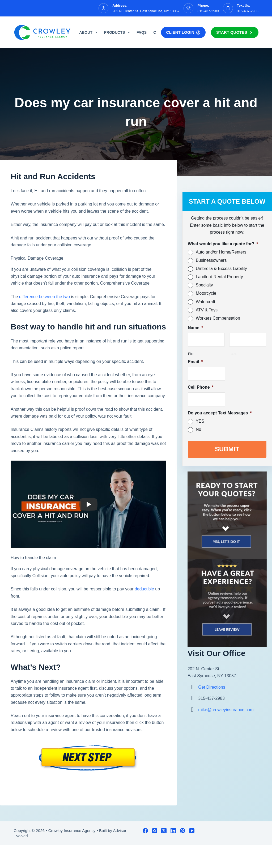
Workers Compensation (218, 318)
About (89, 32)
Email (195, 361)
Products (118, 32)
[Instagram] (154, 830)
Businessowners (211, 260)
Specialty (204, 285)
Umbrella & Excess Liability (221, 268)
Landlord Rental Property (219, 276)
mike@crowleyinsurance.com (225, 709)
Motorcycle (206, 293)
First (192, 354)
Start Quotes (234, 32)
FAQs (142, 32)
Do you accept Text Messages (220, 413)
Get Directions (211, 687)
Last (233, 354)
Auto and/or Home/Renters (221, 252)
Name (195, 327)
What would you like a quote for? (223, 244)
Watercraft (205, 301)
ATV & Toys (207, 310)
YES (200, 421)
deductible (143, 589)
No (198, 429)
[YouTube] (191, 830)
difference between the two (44, 296)
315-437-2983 (208, 11)
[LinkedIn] (173, 830)
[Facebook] (145, 830)
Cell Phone (201, 387)
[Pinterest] (182, 830)
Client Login (183, 32)
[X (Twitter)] (164, 830)
